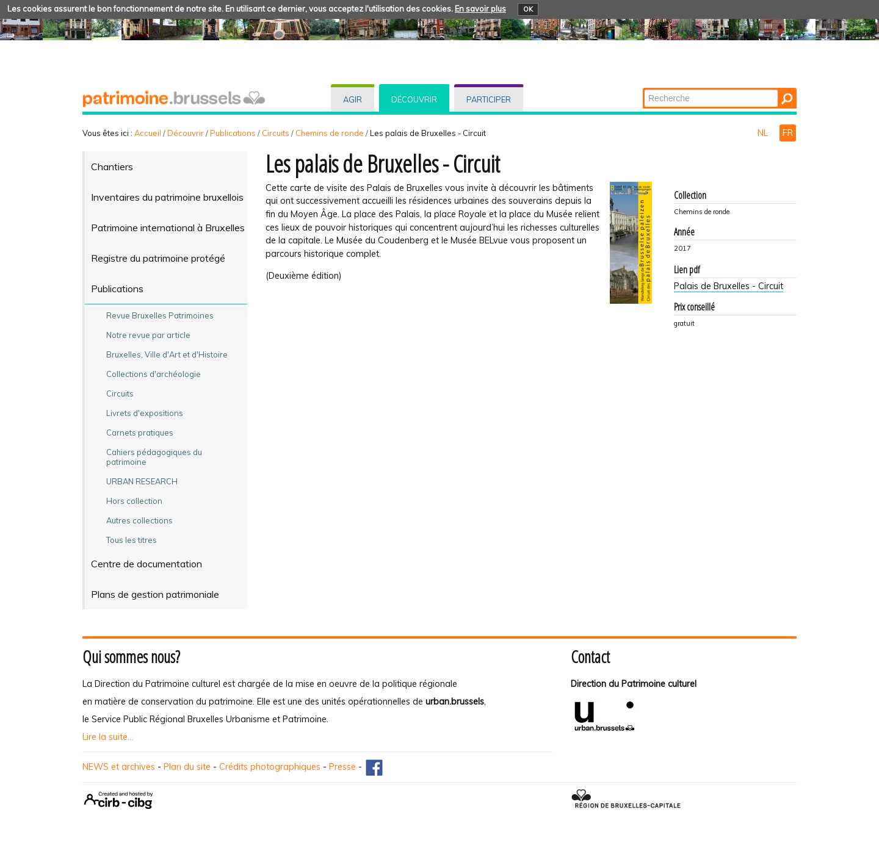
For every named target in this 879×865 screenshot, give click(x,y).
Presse (342, 766)
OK (528, 9)
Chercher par (643, 88)
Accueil (147, 133)
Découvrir (414, 99)
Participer (488, 99)
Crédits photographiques (269, 766)
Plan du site (187, 766)
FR (788, 132)
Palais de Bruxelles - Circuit (728, 286)
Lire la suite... (107, 736)
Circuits (275, 133)
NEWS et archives (118, 766)
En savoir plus (480, 8)
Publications (233, 133)
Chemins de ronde (329, 133)
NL (764, 132)
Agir (352, 99)
